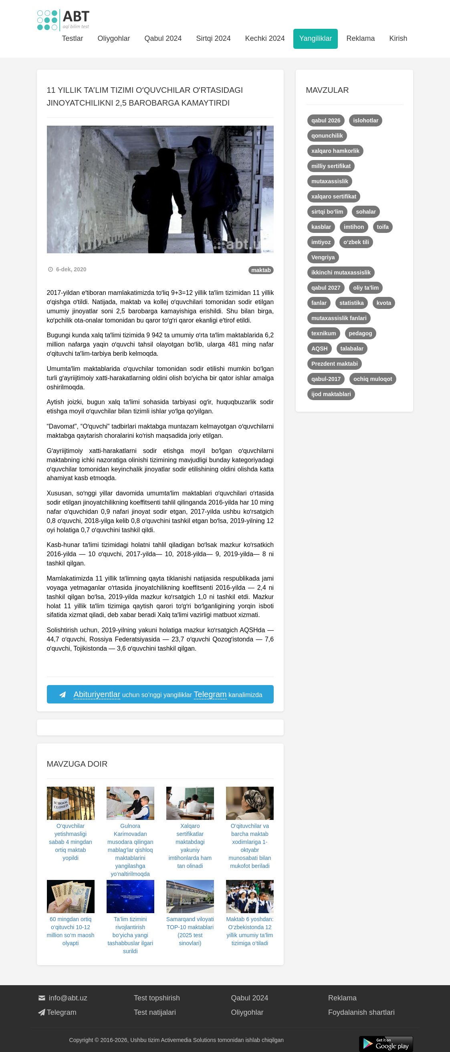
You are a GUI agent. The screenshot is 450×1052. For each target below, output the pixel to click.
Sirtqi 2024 (213, 38)
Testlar (72, 38)
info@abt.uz (62, 998)
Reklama (360, 38)
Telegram (57, 1012)
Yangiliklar (315, 38)
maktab (261, 270)
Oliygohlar (113, 38)
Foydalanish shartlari (361, 1012)
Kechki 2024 (265, 38)
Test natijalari (155, 1012)
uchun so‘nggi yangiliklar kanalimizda (160, 694)
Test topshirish (157, 998)
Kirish (398, 38)
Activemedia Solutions (188, 1040)
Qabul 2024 (163, 38)
